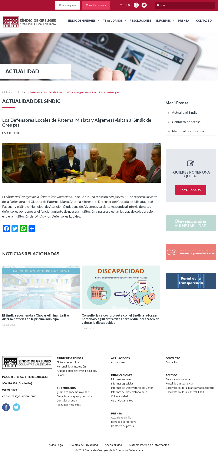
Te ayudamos (113, 20)
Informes (163, 20)
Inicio (5, 92)
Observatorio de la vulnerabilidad (185, 392)
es (128, 5)
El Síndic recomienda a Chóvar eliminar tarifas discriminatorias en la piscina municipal (36, 317)
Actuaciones (118, 362)
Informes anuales (121, 379)
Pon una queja (67, 5)
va (121, 5)
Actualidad (17, 92)
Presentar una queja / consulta (74, 396)
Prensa (183, 20)
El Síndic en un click (68, 362)
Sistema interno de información (149, 445)
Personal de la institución (71, 366)
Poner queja (190, 189)
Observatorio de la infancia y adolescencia (190, 388)
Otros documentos (122, 400)
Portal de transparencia (179, 383)
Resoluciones (140, 20)
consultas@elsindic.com (19, 396)
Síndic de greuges (81, 20)
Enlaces (61, 375)
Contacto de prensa (186, 121)
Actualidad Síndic (184, 112)
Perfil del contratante (178, 379)
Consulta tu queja (96, 5)
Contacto (204, 20)
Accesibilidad (113, 445)
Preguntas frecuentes (68, 405)
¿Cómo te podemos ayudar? (73, 392)
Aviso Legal (56, 445)
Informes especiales (122, 383)
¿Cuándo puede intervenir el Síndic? (77, 371)
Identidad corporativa (188, 131)
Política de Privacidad (84, 445)
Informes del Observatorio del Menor (132, 388)
